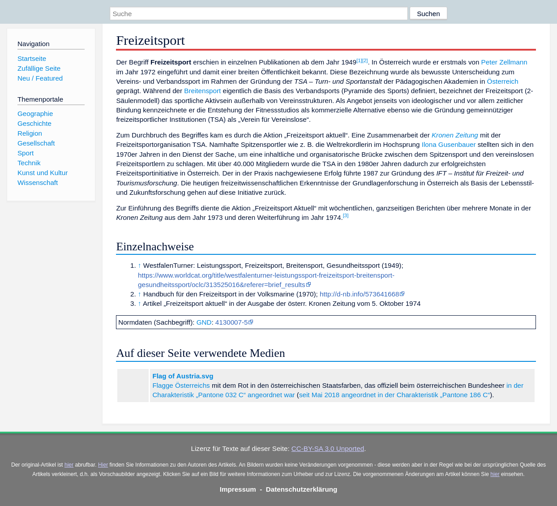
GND (204, 322)
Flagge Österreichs (181, 385)
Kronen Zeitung (455, 135)
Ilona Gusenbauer (449, 144)
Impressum (238, 489)
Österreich (502, 81)
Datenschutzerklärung (302, 489)
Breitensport (202, 90)
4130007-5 (231, 322)
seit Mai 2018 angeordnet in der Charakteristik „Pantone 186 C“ (394, 395)
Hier (103, 465)
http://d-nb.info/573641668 (359, 294)
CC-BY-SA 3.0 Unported (327, 448)
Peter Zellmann (504, 62)
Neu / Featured (40, 78)
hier (68, 465)
